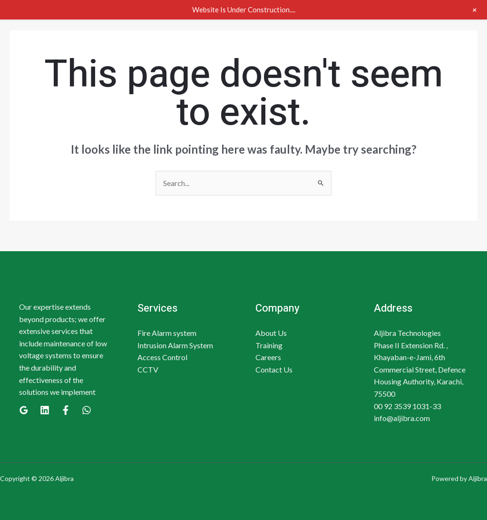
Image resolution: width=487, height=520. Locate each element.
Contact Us (273, 369)
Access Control (162, 357)
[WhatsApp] (86, 410)
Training (268, 345)
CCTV (147, 369)
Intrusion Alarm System (175, 345)
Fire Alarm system (166, 332)
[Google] (24, 410)
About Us (271, 332)
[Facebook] (65, 410)
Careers (268, 357)
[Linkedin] (44, 410)
